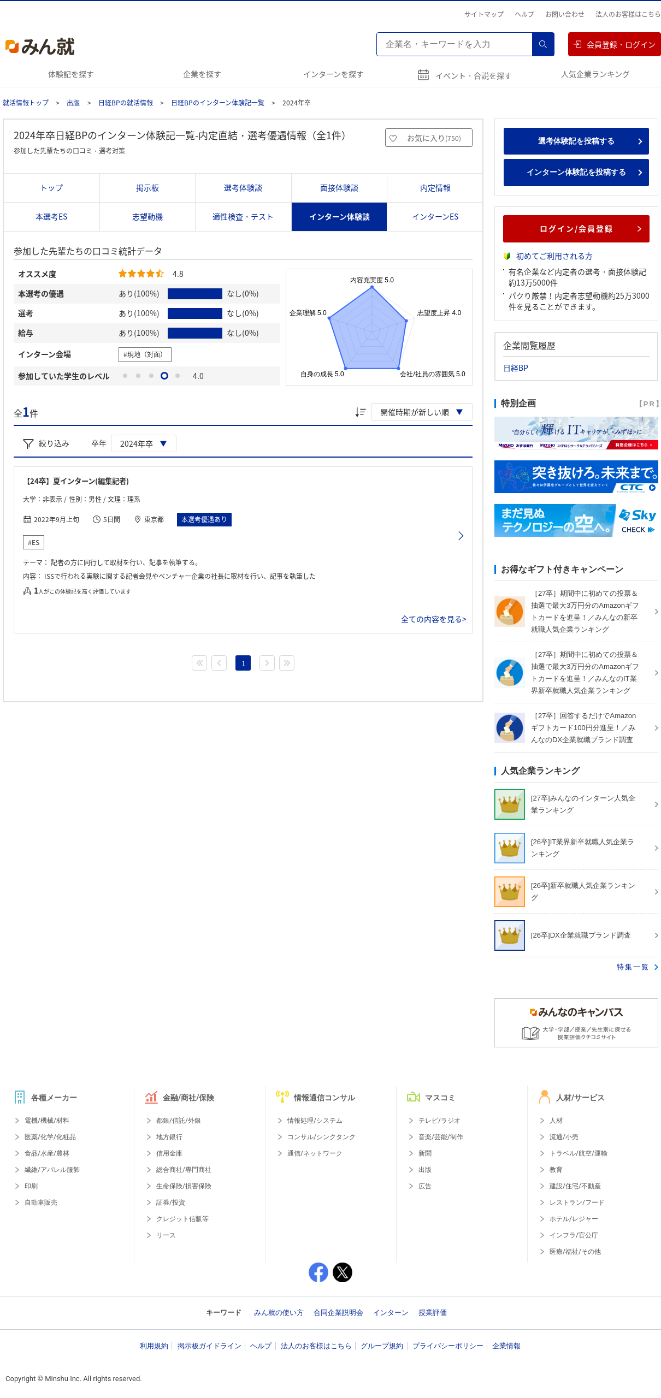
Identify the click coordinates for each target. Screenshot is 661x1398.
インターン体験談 (339, 216)
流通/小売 (564, 1137)
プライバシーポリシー (447, 1346)
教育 (556, 1170)
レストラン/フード (577, 1202)
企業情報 (506, 1346)
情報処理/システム (315, 1120)
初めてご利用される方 (554, 255)
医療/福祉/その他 (575, 1251)
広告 (425, 1186)
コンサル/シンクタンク (321, 1137)
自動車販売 (41, 1202)
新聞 (425, 1153)
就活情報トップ (26, 103)
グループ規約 (382, 1346)
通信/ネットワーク (315, 1153)
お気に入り (434, 137)
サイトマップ (484, 14)
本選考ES (51, 216)
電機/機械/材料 (47, 1120)
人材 (556, 1120)
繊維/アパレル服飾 (52, 1170)
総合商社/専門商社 (183, 1170)
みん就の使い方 (279, 1312)
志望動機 (147, 216)
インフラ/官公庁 (574, 1235)
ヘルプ (524, 14)
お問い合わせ (565, 14)
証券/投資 (170, 1202)
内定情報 (435, 187)
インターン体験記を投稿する (576, 172)
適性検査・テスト (243, 216)
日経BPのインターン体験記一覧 (217, 103)
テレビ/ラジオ (439, 1120)
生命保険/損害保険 (183, 1186)
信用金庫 (169, 1153)
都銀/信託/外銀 (178, 1120)
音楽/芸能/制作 (440, 1137)
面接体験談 (339, 187)
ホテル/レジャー (574, 1219)
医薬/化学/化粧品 (50, 1137)
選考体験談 (243, 187)
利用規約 (154, 1346)
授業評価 (432, 1312)
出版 (73, 103)
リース (166, 1235)
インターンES (435, 216)
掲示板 (147, 187)
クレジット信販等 (182, 1219)
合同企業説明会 (338, 1312)
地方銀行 (169, 1137)
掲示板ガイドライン (209, 1346)
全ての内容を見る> (434, 618)
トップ (51, 187)
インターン (391, 1312)
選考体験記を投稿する (576, 141)
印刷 (31, 1186)
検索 (543, 44)
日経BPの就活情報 (125, 103)
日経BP (515, 367)
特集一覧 (633, 967)
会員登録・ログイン (615, 44)
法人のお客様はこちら (628, 14)
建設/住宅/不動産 (575, 1186)
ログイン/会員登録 (591, 228)
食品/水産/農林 (47, 1153)
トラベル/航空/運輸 (578, 1153)
